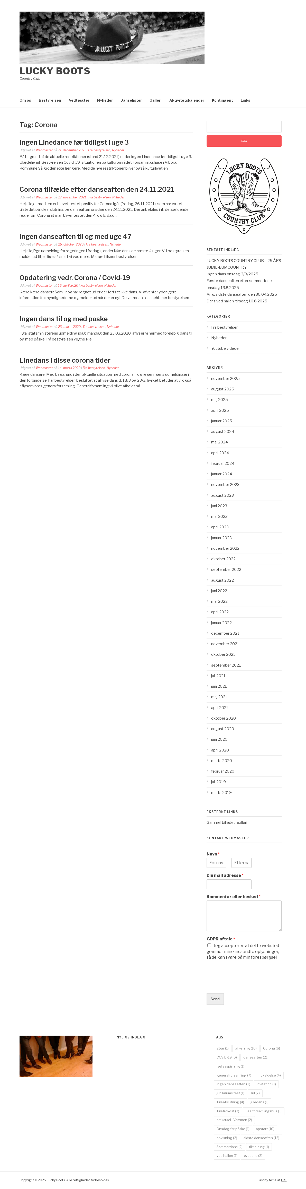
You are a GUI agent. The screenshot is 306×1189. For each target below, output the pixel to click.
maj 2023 (219, 516)
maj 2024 (219, 442)
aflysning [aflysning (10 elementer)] (246, 1048)
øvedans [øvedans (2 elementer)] (253, 1155)
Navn (213, 854)
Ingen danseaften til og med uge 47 (76, 236)
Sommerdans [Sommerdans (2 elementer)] (230, 1147)
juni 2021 (219, 686)
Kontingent (222, 100)
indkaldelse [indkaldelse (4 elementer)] (269, 1075)
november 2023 (225, 484)
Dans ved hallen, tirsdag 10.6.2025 (237, 301)
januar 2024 (221, 474)
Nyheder (105, 100)
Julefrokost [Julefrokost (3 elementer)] (228, 1111)
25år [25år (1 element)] (223, 1048)
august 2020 (222, 729)
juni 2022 (219, 591)
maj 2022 (219, 601)
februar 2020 (222, 771)
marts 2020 (221, 760)
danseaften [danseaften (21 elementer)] (255, 1057)
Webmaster (44, 150)
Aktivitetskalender (186, 100)
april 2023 (220, 527)
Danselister (131, 100)
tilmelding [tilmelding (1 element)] (259, 1147)
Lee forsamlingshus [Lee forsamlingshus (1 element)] (264, 1111)
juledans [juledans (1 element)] (259, 1102)
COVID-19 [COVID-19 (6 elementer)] (227, 1057)
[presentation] (246, 985)
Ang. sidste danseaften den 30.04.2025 (242, 294)
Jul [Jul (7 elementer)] (255, 1093)
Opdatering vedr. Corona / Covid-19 (75, 278)
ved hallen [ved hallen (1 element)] (227, 1155)
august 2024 (222, 431)
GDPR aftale (221, 939)
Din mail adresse (225, 875)
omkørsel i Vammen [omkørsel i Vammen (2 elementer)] (234, 1120)
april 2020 (220, 750)
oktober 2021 (223, 654)
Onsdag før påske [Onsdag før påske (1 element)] (233, 1129)
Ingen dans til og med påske (64, 319)
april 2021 (219, 707)
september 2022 (226, 569)
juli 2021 (218, 676)
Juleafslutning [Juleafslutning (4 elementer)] (230, 1102)
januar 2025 (221, 421)
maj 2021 (219, 697)
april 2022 (220, 612)
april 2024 (220, 453)
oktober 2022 (223, 559)
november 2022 (225, 548)
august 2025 (222, 389)
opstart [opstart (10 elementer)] (265, 1129)
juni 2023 (219, 506)
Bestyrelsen (50, 100)
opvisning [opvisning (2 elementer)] (227, 1138)
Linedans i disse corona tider (65, 360)
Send (215, 999)
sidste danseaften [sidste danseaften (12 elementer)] (261, 1138)
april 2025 (220, 410)
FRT (284, 1180)
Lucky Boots (55, 71)
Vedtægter (79, 100)
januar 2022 (221, 622)
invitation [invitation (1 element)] (266, 1084)
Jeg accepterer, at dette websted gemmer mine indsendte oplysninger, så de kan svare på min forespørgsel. (243, 951)
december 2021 (225, 633)
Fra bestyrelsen (99, 150)
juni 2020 (219, 739)
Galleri (156, 100)
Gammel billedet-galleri (227, 822)
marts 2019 (221, 792)
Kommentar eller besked (234, 896)
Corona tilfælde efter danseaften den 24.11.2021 (97, 189)
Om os (25, 100)
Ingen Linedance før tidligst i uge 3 (74, 142)
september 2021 (226, 665)
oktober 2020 (223, 718)
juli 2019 (218, 782)
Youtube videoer (225, 348)
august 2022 (222, 580)
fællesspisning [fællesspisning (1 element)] (230, 1066)
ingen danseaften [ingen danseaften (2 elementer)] (233, 1084)
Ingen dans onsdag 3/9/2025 (232, 274)
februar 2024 (222, 463)
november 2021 (225, 644)
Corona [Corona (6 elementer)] (271, 1048)
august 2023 (222, 495)
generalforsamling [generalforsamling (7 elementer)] (234, 1075)
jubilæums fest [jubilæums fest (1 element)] (230, 1093)
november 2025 (225, 378)
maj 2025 (219, 399)
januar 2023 (221, 538)
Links (245, 100)
